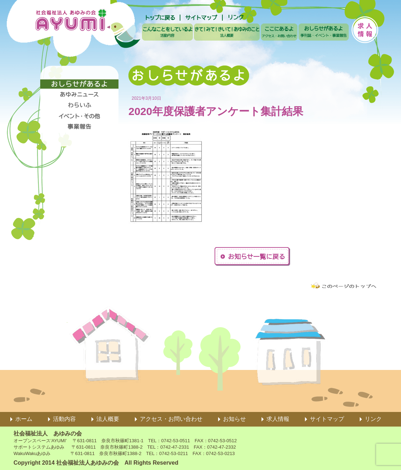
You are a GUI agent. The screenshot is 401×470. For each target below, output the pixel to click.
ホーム (23, 419)
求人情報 (278, 419)
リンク (373, 419)
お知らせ (234, 419)
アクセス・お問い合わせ (171, 419)
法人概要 (107, 419)
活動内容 (64, 419)
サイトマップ (327, 419)
